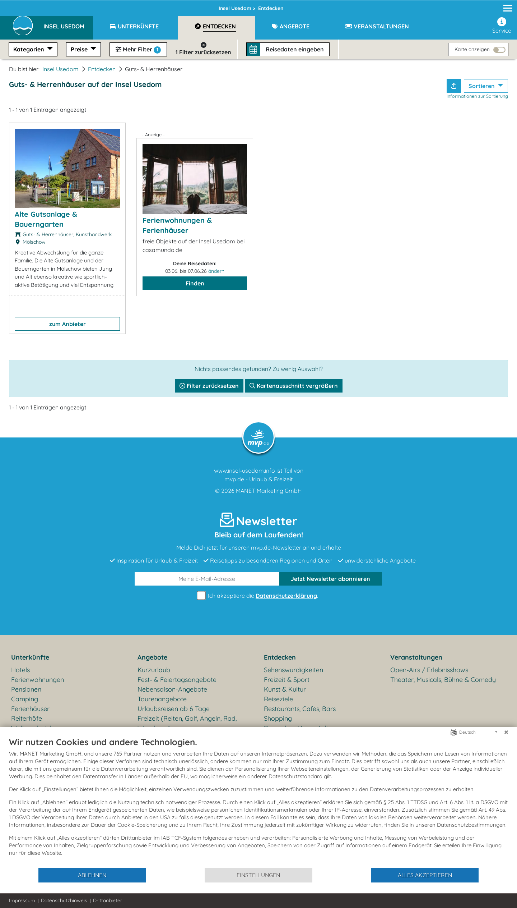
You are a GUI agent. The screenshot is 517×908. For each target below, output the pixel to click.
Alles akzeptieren (425, 875)
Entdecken (102, 69)
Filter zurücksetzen (209, 385)
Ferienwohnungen (37, 679)
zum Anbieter (67, 323)
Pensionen (26, 689)
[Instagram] (487, 6)
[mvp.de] (501, 6)
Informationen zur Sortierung (477, 96)
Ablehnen (92, 875)
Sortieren (482, 86)
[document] (258, 802)
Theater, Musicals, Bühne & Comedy (443, 679)
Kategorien (29, 49)
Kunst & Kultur (285, 689)
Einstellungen (258, 875)
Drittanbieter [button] (107, 900)
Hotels (20, 670)
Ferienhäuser (30, 709)
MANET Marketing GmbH (269, 490)
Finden (195, 283)
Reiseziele (278, 699)
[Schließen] (506, 732)
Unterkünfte (30, 657)
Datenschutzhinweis (64, 900)
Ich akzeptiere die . (258, 595)
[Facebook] (474, 6)
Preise (80, 49)
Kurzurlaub (154, 670)
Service (501, 25)
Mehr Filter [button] (138, 50)
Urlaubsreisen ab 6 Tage (174, 709)
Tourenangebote (162, 699)
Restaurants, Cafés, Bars (300, 709)
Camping (24, 699)
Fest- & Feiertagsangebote (177, 679)
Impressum (22, 900)
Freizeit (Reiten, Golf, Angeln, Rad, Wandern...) (187, 723)
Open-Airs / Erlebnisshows (429, 670)
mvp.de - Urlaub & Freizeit (258, 479)
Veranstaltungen (416, 657)
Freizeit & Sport (286, 679)
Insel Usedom (148, 6)
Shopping (278, 718)
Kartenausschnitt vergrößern (294, 385)
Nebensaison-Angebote (172, 689)
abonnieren (330, 578)
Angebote (152, 657)
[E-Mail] (207, 579)
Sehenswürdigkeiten (293, 670)
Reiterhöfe (26, 718)
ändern (216, 271)
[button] (68, 23)
